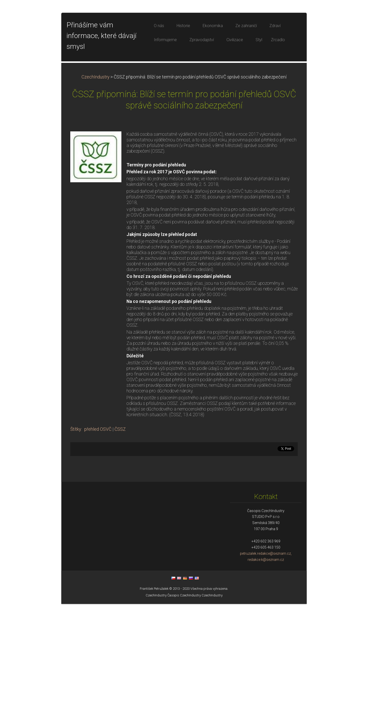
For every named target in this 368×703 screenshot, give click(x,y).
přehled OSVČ (97, 528)
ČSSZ (120, 528)
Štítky (75, 528)
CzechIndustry (95, 176)
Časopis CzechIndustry (184, 694)
